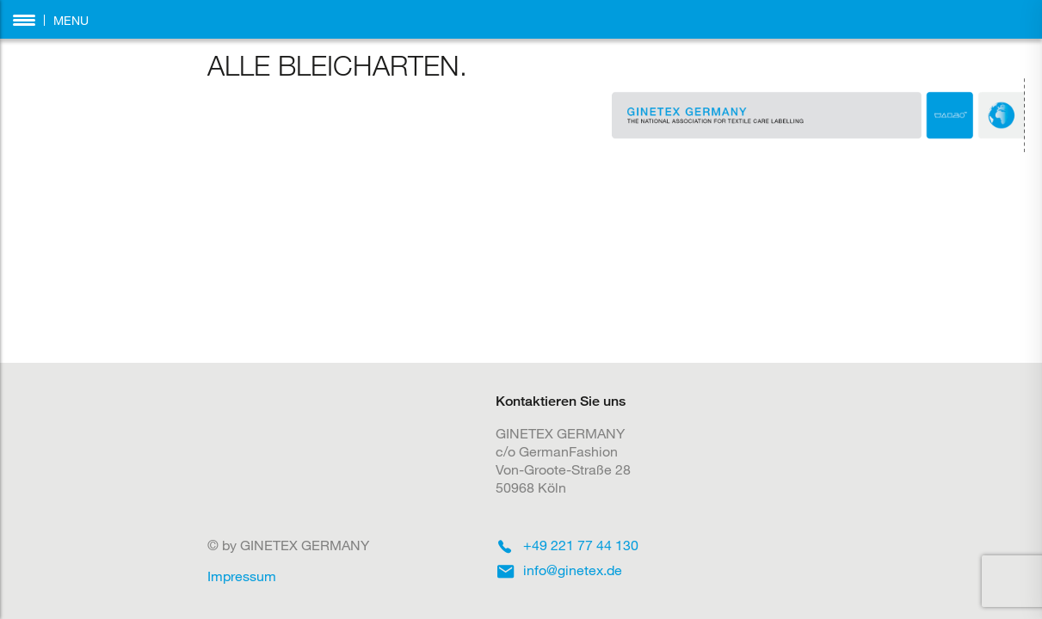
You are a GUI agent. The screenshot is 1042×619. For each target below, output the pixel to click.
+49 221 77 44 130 (580, 544)
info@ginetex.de (572, 569)
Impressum (241, 575)
